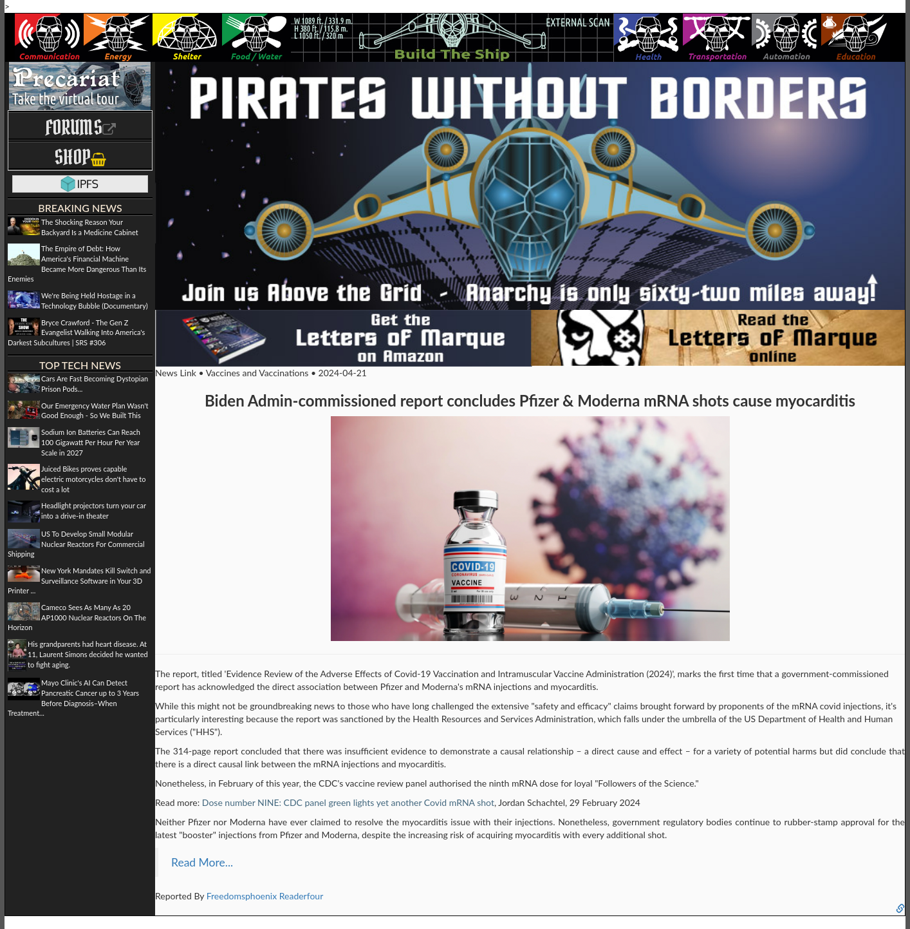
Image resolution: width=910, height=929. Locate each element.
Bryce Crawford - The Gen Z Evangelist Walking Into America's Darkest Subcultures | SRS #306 (76, 332)
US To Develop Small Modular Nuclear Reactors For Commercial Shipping (76, 544)
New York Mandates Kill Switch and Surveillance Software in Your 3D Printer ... (79, 580)
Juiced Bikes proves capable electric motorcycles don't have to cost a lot (93, 479)
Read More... (202, 862)
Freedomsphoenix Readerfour (265, 895)
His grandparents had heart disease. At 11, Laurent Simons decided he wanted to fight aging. (88, 654)
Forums (80, 127)
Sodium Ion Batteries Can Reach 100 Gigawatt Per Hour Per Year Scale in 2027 (90, 442)
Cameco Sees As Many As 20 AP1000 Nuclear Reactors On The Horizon (77, 617)
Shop (80, 157)
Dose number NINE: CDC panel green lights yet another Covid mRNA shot (348, 802)
